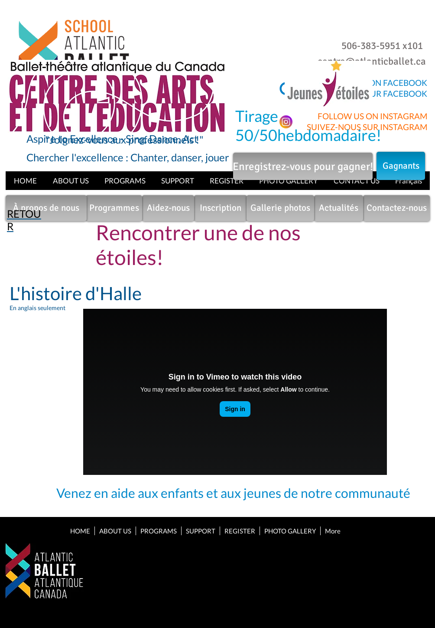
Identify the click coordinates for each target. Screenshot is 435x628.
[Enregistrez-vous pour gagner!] (303, 166)
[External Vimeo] (235, 392)
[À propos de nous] (46, 208)
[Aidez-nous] (168, 208)
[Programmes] (114, 208)
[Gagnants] (401, 166)
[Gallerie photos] (280, 208)
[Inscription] (220, 208)
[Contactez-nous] (396, 208)
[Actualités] (338, 208)
